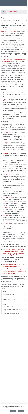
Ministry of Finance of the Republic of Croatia (15, 307)
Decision (5, 99)
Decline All (20, 411)
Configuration (5, 411)
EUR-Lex (15, 304)
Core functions (12, 11)
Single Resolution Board (15, 294)
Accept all (13, 411)
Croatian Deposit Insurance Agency (15, 313)
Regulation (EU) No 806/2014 (8, 31)
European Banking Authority (15, 299)
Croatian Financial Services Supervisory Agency (15, 310)
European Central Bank (15, 297)
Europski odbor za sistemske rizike (15, 302)
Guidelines (5, 132)
